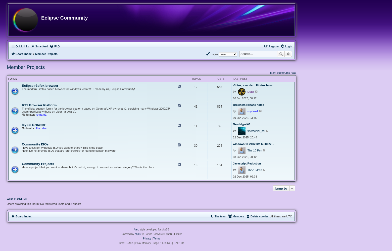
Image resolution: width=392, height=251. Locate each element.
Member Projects (26, 67)
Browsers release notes (248, 104)
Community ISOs (35, 144)
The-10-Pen (255, 150)
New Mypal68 (241, 124)
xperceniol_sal (256, 130)
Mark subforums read (283, 72)
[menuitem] (39, 46)
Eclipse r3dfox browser (40, 86)
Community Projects (38, 164)
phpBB (138, 234)
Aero (136, 229)
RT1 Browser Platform (39, 105)
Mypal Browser (33, 125)
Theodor (41, 128)
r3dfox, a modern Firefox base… (254, 85)
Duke (251, 91)
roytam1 (41, 114)
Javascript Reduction (247, 163)
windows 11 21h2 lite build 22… (253, 143)
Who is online (17, 199)
